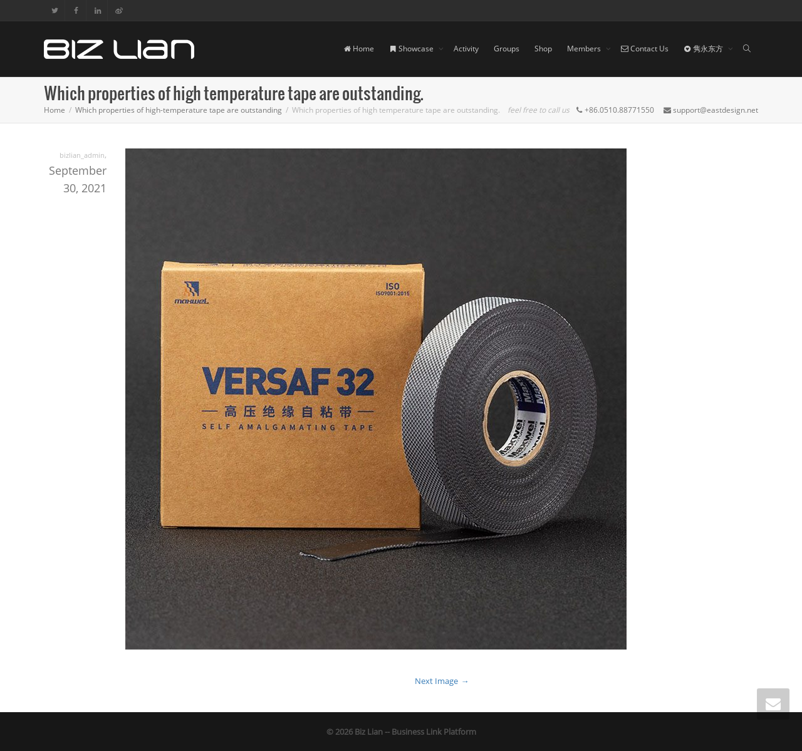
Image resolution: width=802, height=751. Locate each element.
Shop (543, 48)
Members (585, 48)
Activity (466, 48)
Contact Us (645, 48)
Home (358, 48)
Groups (506, 48)
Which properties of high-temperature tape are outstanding (178, 110)
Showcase (412, 48)
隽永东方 (704, 48)
